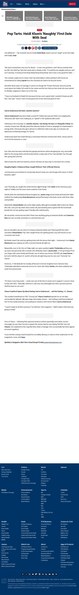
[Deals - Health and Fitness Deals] (28, 535)
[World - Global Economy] (45, 478)
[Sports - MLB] (42, 497)
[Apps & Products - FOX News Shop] (65, 556)
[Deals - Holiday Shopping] (26, 524)
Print (36, 48)
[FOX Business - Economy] (44, 526)
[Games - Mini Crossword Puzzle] (8, 566)
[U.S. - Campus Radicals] (6, 472)
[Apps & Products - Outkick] (63, 560)
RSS (46, 574)
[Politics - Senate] (23, 472)
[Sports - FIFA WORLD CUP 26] (47, 512)
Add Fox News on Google (50, 48)
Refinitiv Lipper (45, 587)
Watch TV (72, 4)
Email (39, 48)
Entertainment (26, 490)
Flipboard (32, 48)
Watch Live (25, 544)
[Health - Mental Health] (5, 537)
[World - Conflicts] (43, 472)
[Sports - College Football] (45, 495)
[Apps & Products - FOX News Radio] (65, 558)
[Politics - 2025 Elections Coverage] (28, 483)
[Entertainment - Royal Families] (25, 497)
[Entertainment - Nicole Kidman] (25, 501)
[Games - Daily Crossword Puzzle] (8, 564)
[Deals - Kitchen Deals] (25, 531)
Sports (43, 490)
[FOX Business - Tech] (42, 537)
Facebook (22, 48)
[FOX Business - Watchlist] (43, 531)
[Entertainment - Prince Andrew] (25, 492)
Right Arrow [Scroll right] (75, 16)
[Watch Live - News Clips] (24, 558)
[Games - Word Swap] (4, 557)
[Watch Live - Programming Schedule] (28, 549)
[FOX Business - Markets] (43, 528)
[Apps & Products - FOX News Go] (65, 547)
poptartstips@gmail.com (53, 342)
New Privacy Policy (20, 579)
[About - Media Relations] (45, 556)
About (43, 544)
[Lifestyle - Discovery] (63, 499)
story (39, 30)
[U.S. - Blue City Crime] (5, 470)
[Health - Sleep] (3, 531)
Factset (51, 585)
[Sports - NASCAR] (43, 499)
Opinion (35, 4)
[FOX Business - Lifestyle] (43, 533)
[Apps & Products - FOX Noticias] (64, 553)
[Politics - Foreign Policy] (25, 478)
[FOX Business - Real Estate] (44, 535)
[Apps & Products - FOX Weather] (64, 549)
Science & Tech (67, 522)
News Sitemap (11, 581)
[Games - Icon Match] (4, 562)
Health (4, 522)
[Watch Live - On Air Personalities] (27, 551)
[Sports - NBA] (42, 503)
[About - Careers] (43, 549)
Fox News (5, 4)
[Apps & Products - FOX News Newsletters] (67, 562)
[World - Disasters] (44, 476)
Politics (19, 4)
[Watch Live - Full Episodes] (25, 553)
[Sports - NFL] (42, 492)
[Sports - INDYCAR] (43, 501)
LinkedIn (39, 574)
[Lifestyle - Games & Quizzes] (66, 501)
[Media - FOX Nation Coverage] (7, 492)
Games (4, 544)
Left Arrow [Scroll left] (2, 16)
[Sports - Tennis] (43, 510)
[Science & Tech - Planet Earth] (64, 535)
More (41, 4)
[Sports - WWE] (42, 517)
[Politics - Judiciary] (24, 476)
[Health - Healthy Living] (5, 535)
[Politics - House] (23, 474)
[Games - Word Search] (5, 559)
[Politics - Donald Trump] (25, 470)
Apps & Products (67, 544)
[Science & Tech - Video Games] (65, 531)
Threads (29, 48)
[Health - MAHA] (3, 539)
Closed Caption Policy (43, 579)
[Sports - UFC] (42, 515)
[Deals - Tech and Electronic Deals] (28, 533)
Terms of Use (11, 579)
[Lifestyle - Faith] (62, 497)
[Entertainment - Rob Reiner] (24, 495)
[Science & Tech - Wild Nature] (64, 537)
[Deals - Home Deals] (24, 528)
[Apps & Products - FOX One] (63, 567)
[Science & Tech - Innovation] (64, 528)
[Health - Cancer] (3, 526)
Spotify (53, 574)
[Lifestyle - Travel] (62, 492)
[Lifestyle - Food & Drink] (64, 495)
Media (3, 490)
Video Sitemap (20, 581)
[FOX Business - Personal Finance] (46, 524)
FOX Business (46, 522)
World (27, 4)
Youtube (32, 574)
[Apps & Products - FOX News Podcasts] (66, 564)
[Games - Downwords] (4, 553)
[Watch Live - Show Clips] (24, 556)
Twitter (26, 48)
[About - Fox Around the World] (47, 551)
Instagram (29, 574)
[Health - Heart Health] (5, 533)
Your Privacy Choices (31, 579)
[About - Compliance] (44, 560)
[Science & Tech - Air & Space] (64, 524)
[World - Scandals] (43, 485)
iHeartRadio (56, 574)
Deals (23, 522)
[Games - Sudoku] (3, 555)
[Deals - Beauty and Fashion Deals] (28, 537)
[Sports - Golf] (42, 508)
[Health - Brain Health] (5, 528)
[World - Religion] (43, 483)
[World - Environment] (45, 481)
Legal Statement (17, 587)
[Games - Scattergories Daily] (7, 547)
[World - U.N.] (42, 470)
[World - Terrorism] (44, 474)
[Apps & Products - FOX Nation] (64, 551)
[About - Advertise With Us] (46, 553)
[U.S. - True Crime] (4, 476)
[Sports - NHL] (42, 506)
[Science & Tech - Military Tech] (64, 533)
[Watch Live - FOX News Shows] (26, 547)
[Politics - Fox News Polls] (25, 481)
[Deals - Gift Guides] (24, 526)
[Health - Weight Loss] (5, 524)
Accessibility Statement (66, 579)
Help (51, 579)
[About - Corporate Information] (47, 558)
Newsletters (49, 574)
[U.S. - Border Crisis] (5, 474)
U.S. (11, 4)
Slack (42, 574)
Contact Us (56, 579)
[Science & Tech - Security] (63, 526)
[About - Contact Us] (44, 547)
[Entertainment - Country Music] (25, 499)
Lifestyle (64, 490)
